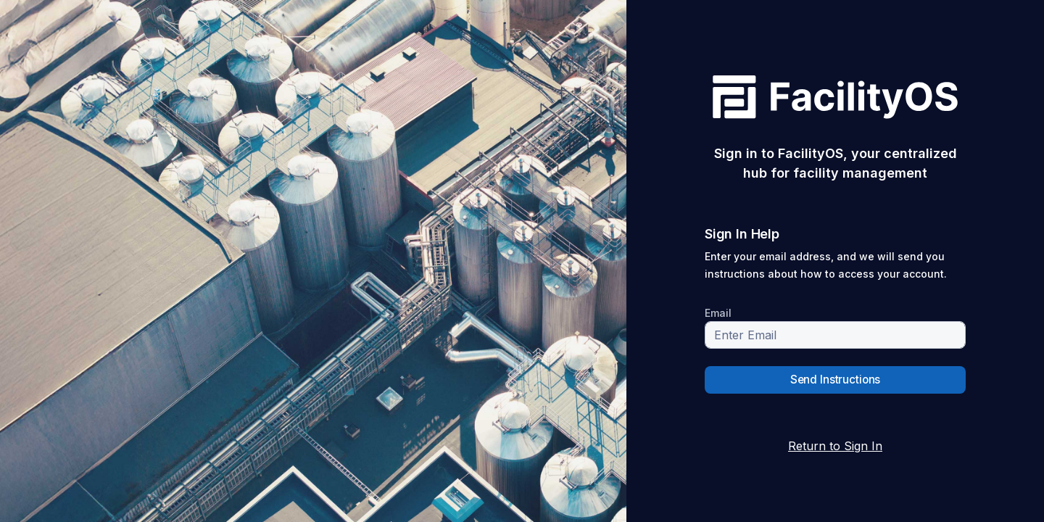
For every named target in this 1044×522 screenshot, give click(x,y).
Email (718, 313)
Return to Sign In (835, 446)
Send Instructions (835, 379)
